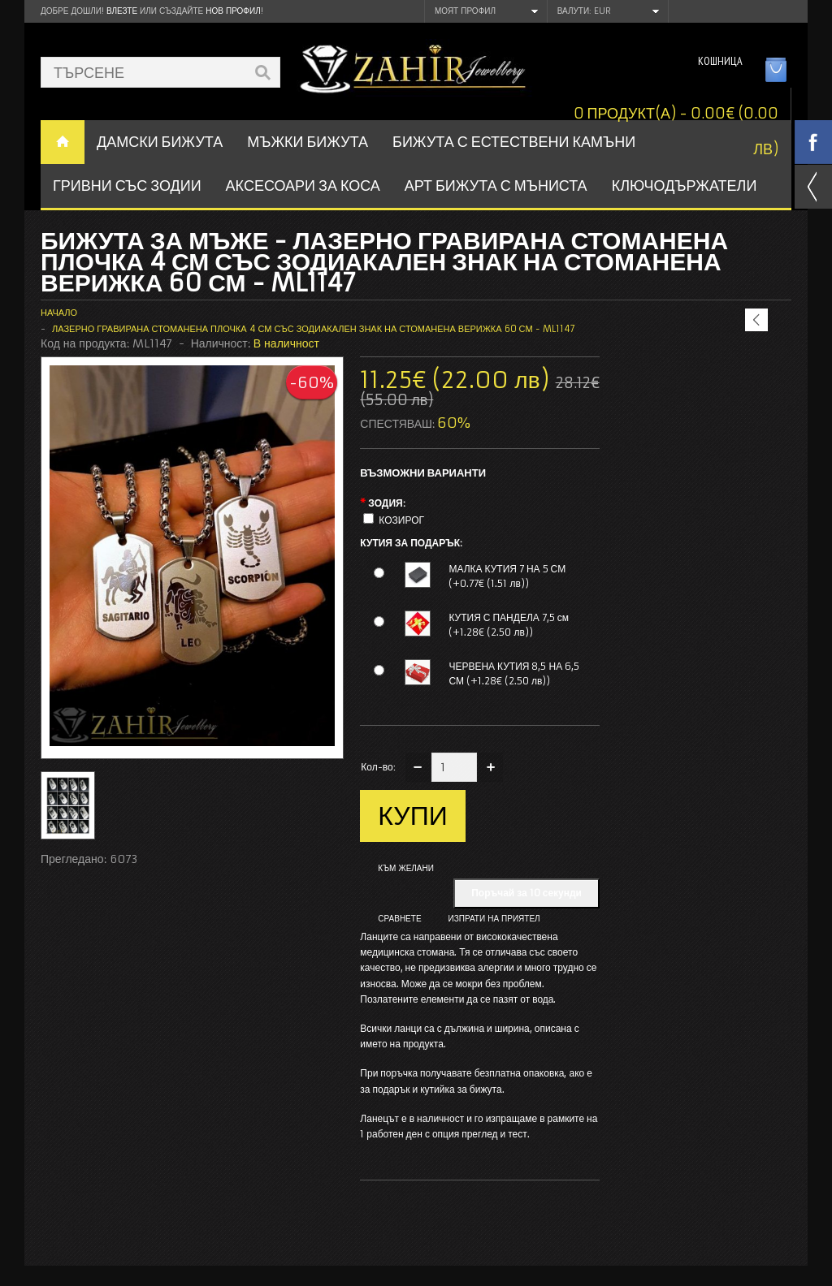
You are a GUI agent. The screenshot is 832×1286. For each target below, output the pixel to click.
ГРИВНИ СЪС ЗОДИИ (127, 185)
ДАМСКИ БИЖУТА (160, 141)
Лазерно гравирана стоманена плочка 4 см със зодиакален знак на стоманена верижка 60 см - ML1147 (313, 328)
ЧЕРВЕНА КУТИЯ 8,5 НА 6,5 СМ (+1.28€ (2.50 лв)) (513, 673)
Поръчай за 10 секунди (526, 893)
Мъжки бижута (307, 141)
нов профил (233, 11)
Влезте (121, 11)
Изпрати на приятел (494, 918)
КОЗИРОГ (401, 520)
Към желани (406, 868)
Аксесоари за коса (303, 185)
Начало (59, 312)
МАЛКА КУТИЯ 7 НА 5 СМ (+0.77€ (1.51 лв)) (507, 576)
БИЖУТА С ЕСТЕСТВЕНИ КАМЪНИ (513, 141)
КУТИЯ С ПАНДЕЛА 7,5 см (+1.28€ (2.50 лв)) (508, 624)
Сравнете (399, 918)
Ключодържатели (684, 185)
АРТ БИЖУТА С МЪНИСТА (496, 185)
